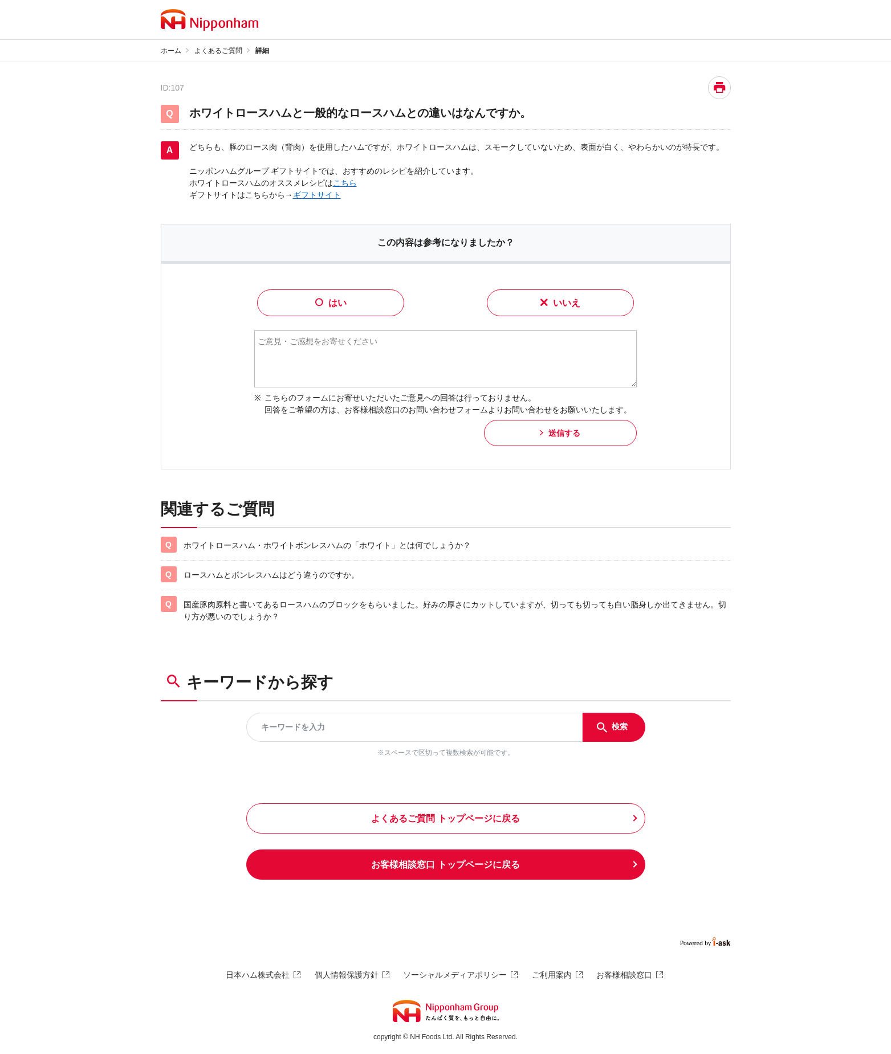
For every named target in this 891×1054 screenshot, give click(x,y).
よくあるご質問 (218, 51)
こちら (345, 182)
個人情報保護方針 (347, 974)
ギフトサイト (317, 194)
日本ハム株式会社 (258, 974)
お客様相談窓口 (624, 974)
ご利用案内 (552, 974)
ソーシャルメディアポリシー (455, 974)
